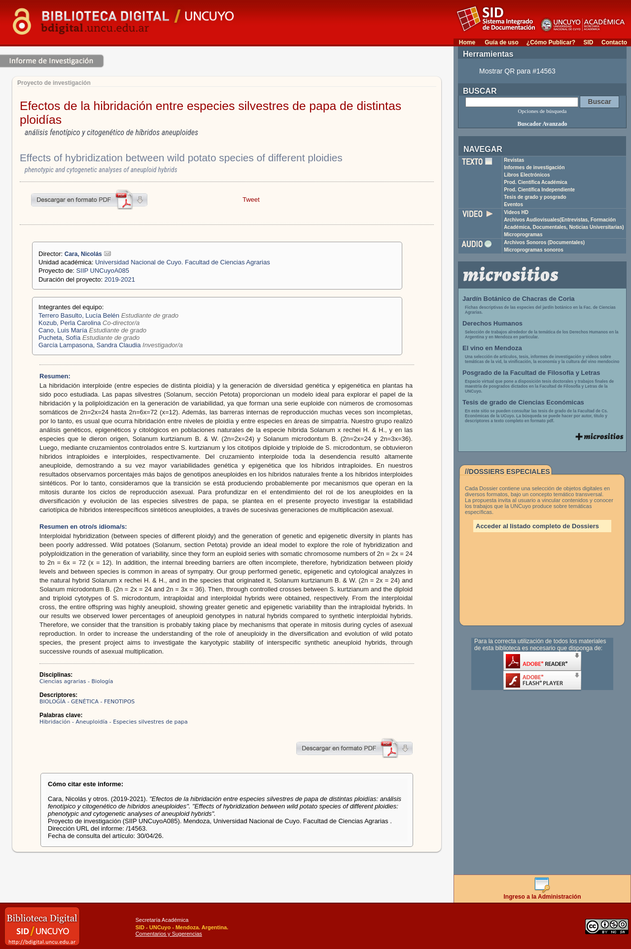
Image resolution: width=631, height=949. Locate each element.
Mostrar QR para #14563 (517, 71)
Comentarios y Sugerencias (169, 934)
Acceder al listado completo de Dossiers (537, 526)
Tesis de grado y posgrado (535, 197)
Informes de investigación (534, 167)
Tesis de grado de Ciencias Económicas (523, 402)
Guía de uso (502, 42)
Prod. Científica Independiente (539, 189)
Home (467, 42)
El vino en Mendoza (492, 348)
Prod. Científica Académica (535, 182)
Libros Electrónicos (527, 175)
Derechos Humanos (492, 323)
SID (588, 42)
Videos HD (516, 212)
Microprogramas (523, 234)
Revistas (514, 160)
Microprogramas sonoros (533, 250)
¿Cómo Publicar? (550, 42)
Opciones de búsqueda (542, 111)
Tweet (251, 199)
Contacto (614, 42)
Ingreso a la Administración (542, 894)
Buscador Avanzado (542, 123)
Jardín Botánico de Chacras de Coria (518, 298)
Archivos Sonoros (544, 242)
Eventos (513, 204)
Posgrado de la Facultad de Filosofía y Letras (531, 372)
